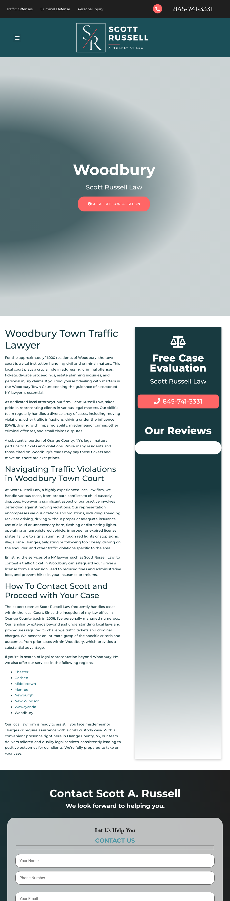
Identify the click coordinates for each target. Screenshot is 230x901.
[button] (17, 38)
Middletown (25, 683)
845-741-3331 (193, 9)
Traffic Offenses (19, 9)
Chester (22, 672)
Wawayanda (25, 707)
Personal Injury (90, 9)
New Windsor (27, 701)
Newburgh (24, 695)
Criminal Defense (55, 9)
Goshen (21, 678)
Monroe (21, 689)
